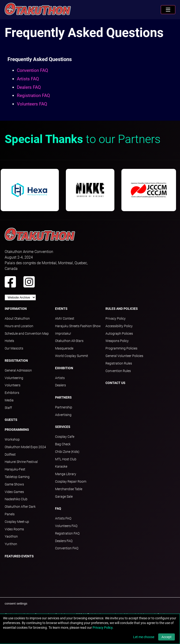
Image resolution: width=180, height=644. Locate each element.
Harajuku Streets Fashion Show (78, 326)
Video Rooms (14, 529)
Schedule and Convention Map (27, 333)
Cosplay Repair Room (70, 481)
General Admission (18, 370)
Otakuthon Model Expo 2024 (25, 447)
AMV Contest (64, 318)
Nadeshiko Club (16, 499)
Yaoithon (11, 536)
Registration (16, 360)
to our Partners (83, 139)
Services (62, 427)
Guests (11, 420)
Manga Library (65, 474)
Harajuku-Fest (15, 469)
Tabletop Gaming (17, 477)
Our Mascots (14, 348)
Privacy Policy (115, 318)
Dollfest (10, 454)
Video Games (14, 492)
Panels (10, 514)
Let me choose (143, 637)
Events (61, 308)
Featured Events (19, 556)
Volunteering (14, 378)
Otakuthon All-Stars (69, 341)
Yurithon (11, 544)
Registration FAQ (33, 95)
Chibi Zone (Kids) (67, 452)
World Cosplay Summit (71, 356)
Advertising (63, 415)
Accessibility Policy (119, 326)
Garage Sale (64, 496)
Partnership (63, 407)
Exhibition (64, 368)
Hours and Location (19, 326)
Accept (166, 637)
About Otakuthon (17, 318)
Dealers (60, 385)
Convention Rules (118, 371)
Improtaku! (63, 333)
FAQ (58, 508)
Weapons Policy (117, 341)
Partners (63, 397)
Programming (17, 429)
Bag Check (63, 444)
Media (9, 400)
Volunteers (12, 385)
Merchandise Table (68, 489)
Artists (60, 378)
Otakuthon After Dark (20, 506)
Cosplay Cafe (64, 436)
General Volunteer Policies (124, 356)
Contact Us (115, 383)
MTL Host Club (65, 459)
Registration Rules (118, 363)
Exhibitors (12, 393)
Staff (8, 408)
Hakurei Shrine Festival (21, 462)
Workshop (12, 439)
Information (16, 308)
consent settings (16, 603)
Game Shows (14, 484)
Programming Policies (121, 348)
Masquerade (64, 348)
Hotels (9, 341)
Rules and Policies (121, 308)
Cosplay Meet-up (17, 522)
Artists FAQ (28, 78)
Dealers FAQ (29, 87)
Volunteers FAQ (32, 104)
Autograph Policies (119, 333)
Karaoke (61, 466)
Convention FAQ (32, 70)
